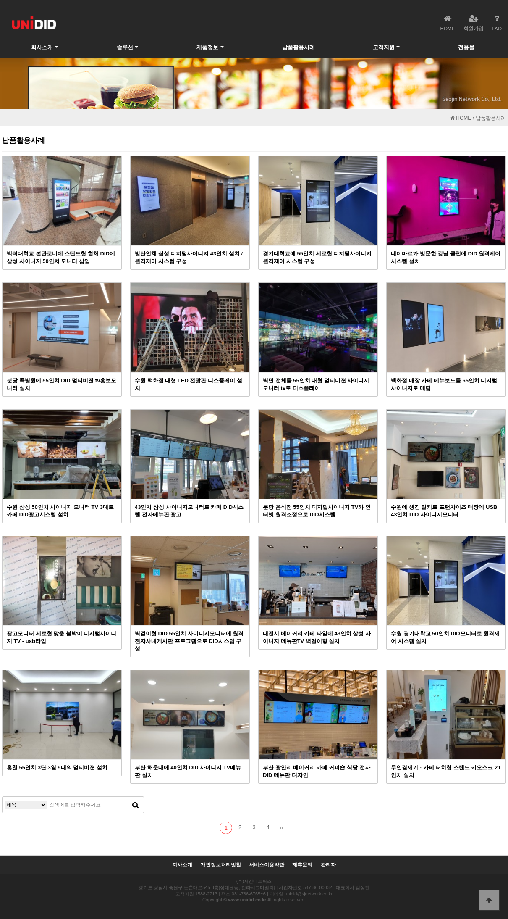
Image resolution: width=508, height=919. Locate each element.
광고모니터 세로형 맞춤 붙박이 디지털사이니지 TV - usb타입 (61, 637)
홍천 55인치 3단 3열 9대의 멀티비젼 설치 (57, 767)
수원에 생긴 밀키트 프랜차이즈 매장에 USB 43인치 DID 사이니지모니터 (444, 511)
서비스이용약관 (266, 865)
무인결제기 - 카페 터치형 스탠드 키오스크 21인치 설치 (445, 771)
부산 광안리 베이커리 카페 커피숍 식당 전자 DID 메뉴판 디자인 (316, 771)
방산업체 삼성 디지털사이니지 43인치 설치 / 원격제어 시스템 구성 (189, 257)
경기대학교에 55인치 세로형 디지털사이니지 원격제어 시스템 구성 (317, 257)
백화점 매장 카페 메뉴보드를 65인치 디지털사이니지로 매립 (444, 384)
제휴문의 (302, 865)
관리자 (328, 865)
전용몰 (466, 47)
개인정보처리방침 (221, 865)
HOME (460, 118)
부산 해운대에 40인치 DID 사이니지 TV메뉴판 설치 (188, 771)
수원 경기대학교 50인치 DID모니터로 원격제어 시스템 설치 (445, 637)
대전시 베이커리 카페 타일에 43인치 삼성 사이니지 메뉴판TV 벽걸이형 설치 (317, 637)
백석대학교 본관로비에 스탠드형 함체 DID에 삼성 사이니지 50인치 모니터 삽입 (61, 257)
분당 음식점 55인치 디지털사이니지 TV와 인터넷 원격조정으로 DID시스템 (317, 511)
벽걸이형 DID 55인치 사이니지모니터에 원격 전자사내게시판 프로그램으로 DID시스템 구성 (189, 641)
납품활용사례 (298, 47)
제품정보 (207, 47)
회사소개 (42, 47)
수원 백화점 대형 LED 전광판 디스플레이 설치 (188, 384)
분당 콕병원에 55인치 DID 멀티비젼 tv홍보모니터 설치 (61, 384)
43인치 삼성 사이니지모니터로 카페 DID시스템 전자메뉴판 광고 (189, 511)
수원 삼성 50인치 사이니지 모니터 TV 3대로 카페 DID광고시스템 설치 (60, 511)
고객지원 (384, 47)
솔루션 (125, 47)
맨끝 (282, 828)
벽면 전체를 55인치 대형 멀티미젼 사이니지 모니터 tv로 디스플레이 (316, 384)
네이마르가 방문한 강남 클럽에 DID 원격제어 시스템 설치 (445, 257)
